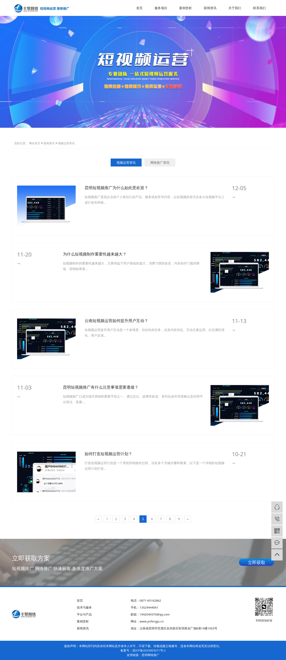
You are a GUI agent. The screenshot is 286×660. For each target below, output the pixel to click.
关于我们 (234, 8)
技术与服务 (84, 607)
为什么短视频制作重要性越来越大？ (95, 254)
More (240, 197)
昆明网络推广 (150, 655)
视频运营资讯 (66, 143)
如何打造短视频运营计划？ (108, 453)
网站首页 (34, 143)
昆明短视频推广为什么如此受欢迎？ (116, 187)
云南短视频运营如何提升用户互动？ (116, 320)
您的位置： (21, 143)
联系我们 (259, 8)
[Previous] (98, 519)
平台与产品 (84, 614)
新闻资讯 (210, 8)
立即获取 (256, 562)
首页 (139, 8)
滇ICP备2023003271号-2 (149, 650)
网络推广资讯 (159, 162)
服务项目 (161, 8)
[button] (138, 123)
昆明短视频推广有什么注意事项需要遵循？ (100, 387)
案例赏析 (185, 8)
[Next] (187, 519)
